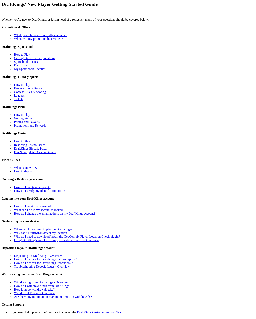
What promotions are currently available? (40, 35)
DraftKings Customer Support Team (100, 312)
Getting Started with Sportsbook (34, 58)
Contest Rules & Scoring (30, 92)
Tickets (18, 99)
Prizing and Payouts (27, 122)
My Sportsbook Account (29, 69)
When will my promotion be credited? (38, 38)
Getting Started (23, 118)
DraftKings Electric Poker (30, 148)
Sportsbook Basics (26, 61)
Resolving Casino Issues (29, 145)
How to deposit (24, 171)
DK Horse (20, 65)
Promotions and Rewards (30, 125)
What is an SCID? (25, 167)
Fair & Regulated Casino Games (35, 152)
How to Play (22, 54)
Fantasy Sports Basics (28, 88)
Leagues (19, 95)
